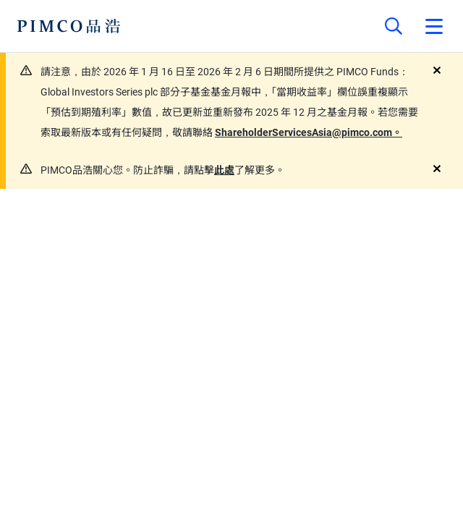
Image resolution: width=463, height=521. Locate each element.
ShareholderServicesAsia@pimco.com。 (308, 132)
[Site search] (393, 26)
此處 (224, 170)
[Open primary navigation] (434, 26)
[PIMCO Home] (69, 26)
